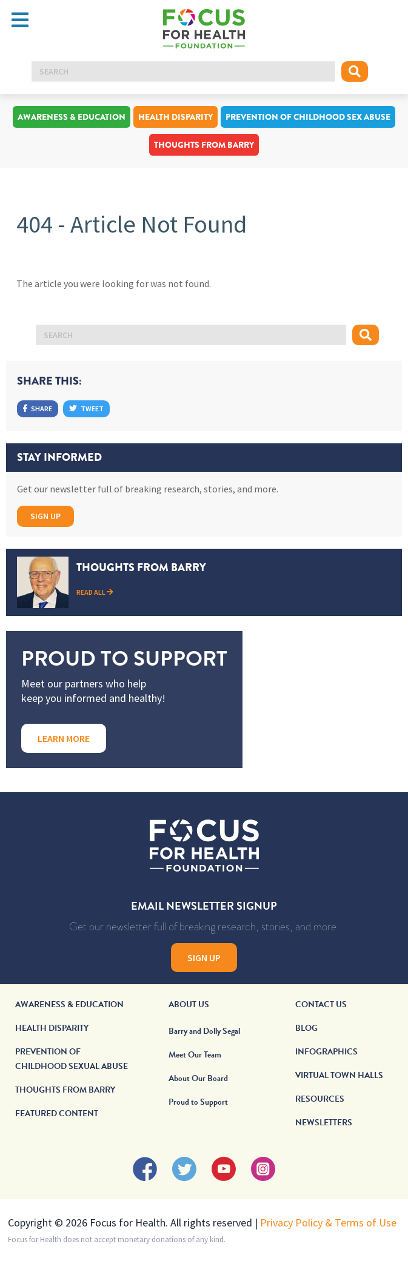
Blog (306, 1028)
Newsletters (323, 1122)
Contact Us (321, 1004)
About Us (189, 1004)
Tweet (86, 408)
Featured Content (56, 1113)
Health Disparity (175, 117)
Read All (94, 592)
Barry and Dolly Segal (204, 1031)
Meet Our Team (195, 1054)
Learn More (64, 738)
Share (37, 408)
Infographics (326, 1051)
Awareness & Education (71, 117)
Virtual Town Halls (339, 1075)
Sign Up (45, 516)
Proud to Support (198, 1102)
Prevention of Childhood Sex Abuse (308, 117)
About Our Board (198, 1078)
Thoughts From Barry (204, 145)
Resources (319, 1099)
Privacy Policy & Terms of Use (328, 1222)
